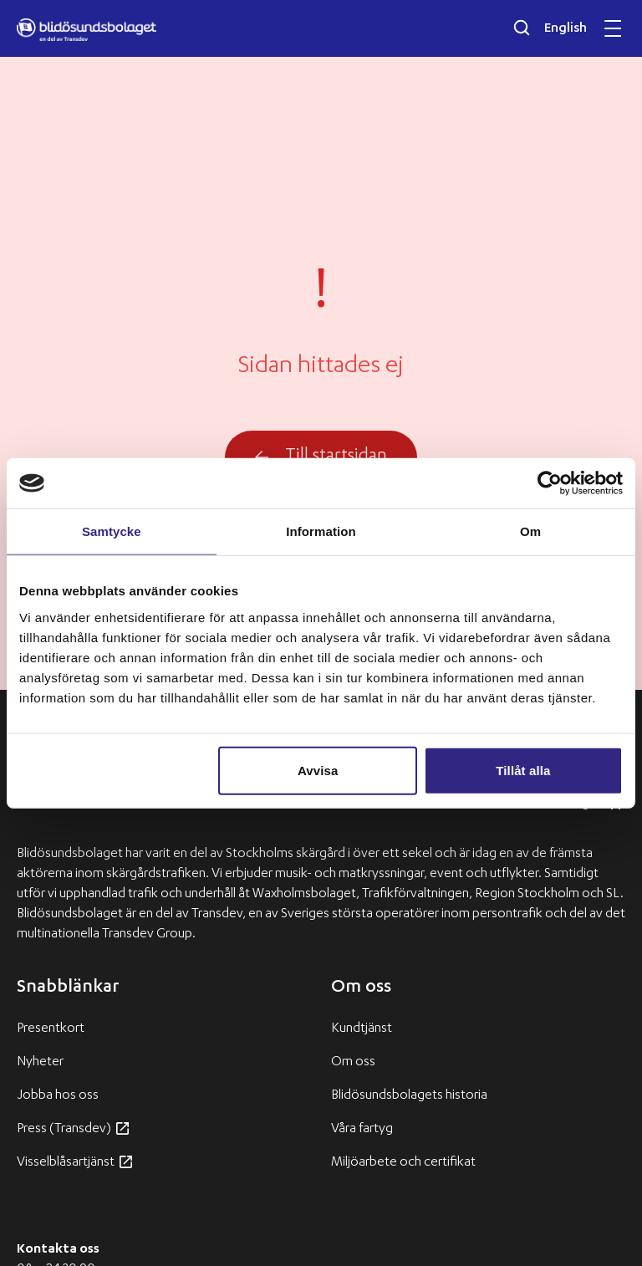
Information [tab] (321, 531)
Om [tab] (530, 531)
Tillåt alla (523, 770)
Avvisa (318, 770)
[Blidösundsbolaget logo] (86, 30)
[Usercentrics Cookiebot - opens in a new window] (549, 483)
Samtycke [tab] (111, 531)
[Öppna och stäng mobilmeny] (612, 28)
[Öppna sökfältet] (521, 27)
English (565, 29)
